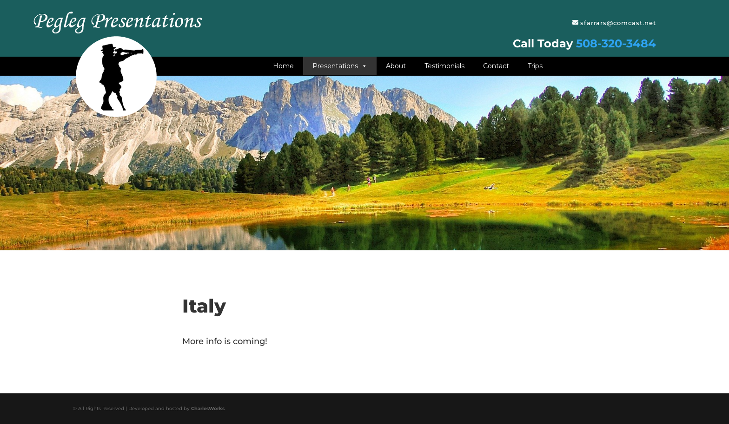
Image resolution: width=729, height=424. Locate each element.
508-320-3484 (616, 43)
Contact (496, 66)
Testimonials (444, 66)
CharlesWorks (208, 408)
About (396, 66)
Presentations (339, 66)
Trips (535, 66)
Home (283, 66)
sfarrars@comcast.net (618, 22)
